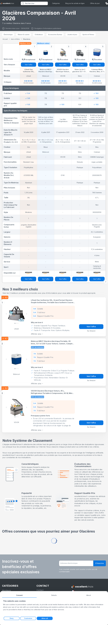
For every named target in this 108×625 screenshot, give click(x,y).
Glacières (26, 39)
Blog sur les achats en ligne (74, 3)
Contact (39, 589)
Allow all (45, 618)
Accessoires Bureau (55, 34)
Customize (28, 618)
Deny (12, 618)
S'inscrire (99, 562)
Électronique (8, 34)
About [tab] (88, 595)
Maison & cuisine (23, 34)
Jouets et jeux (72, 34)
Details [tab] (54, 595)
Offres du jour (95, 3)
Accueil (5, 39)
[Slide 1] (16, 323)
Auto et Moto (15, 39)
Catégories (56, 3)
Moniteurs (6, 589)
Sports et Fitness (88, 34)
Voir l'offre (28, 65)
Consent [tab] (19, 595)
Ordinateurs (39, 34)
